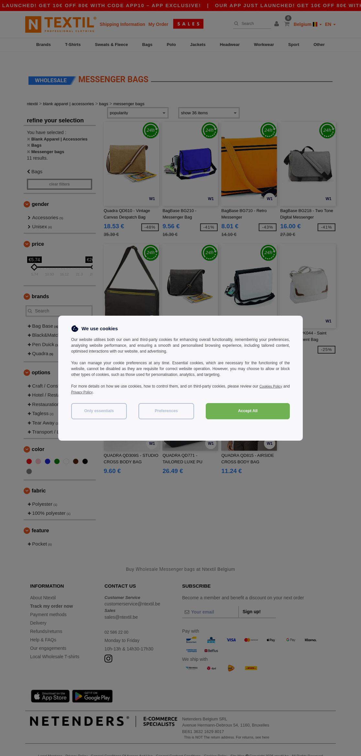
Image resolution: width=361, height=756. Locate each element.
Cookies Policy (277, 386)
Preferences (166, 411)
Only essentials (99, 411)
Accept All (248, 411)
